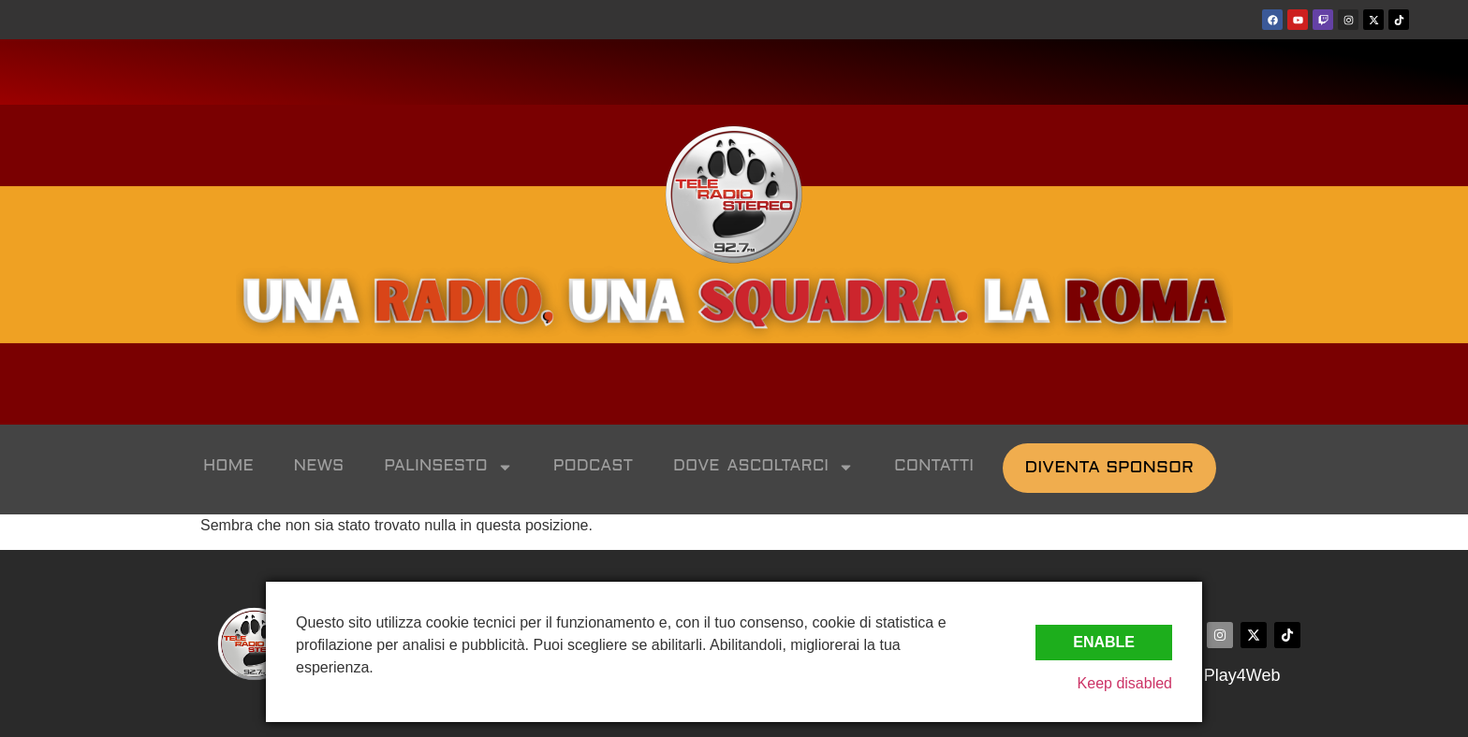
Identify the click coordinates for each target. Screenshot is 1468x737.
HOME (228, 466)
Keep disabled (1125, 683)
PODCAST (593, 466)
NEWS (319, 466)
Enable (1104, 642)
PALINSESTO (448, 467)
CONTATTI (934, 466)
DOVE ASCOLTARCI (763, 467)
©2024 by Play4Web (1203, 675)
